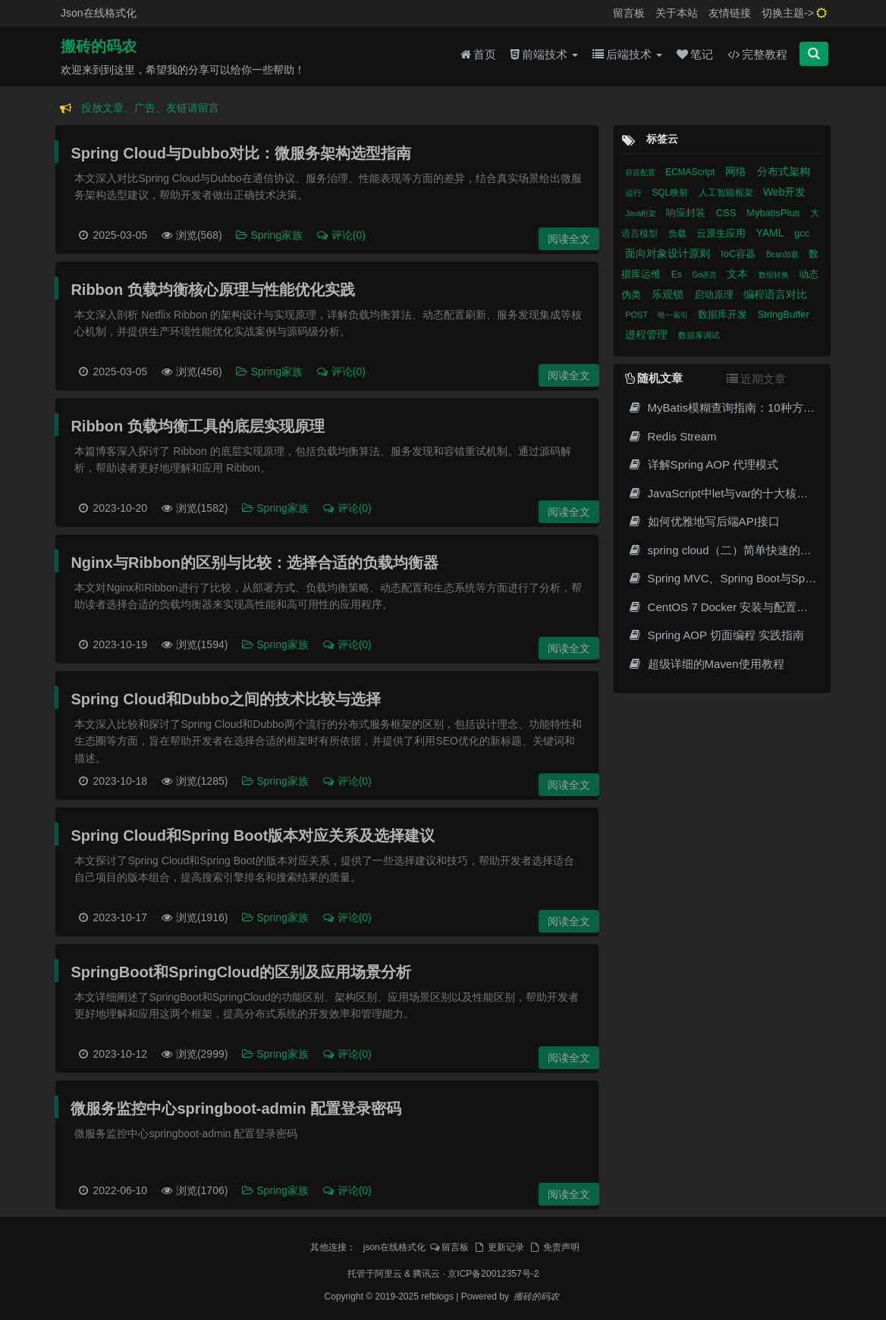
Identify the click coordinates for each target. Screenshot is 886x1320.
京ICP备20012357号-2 (493, 1273)
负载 (678, 233)
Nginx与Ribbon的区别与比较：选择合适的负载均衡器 (254, 562)
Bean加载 (783, 254)
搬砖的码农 (99, 46)
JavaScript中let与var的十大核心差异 (729, 493)
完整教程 (757, 54)
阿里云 (388, 1273)
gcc (801, 233)
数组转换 (775, 275)
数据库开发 (724, 314)
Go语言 (705, 275)
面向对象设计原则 (669, 253)
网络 (737, 171)
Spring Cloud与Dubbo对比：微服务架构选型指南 (241, 153)
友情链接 (729, 13)
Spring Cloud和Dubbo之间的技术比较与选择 (226, 699)
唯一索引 (674, 315)
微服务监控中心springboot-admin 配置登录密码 (236, 1108)
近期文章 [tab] (756, 378)
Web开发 (784, 192)
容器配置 (641, 172)
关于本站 (676, 13)
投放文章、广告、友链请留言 (150, 108)
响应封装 (687, 212)
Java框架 (641, 213)
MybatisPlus (774, 212)
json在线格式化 (394, 1247)
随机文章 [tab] (654, 378)
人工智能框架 (727, 192)
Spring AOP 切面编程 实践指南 (715, 635)
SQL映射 (671, 192)
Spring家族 (270, 235)
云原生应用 (722, 233)
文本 (739, 274)
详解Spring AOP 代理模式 (702, 464)
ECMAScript (691, 172)
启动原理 (715, 294)
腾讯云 (426, 1273)
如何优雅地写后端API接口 (703, 521)
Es (677, 274)
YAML (771, 233)
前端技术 (544, 54)
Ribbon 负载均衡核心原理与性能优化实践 (212, 289)
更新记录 (498, 1247)
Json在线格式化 (99, 13)
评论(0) (341, 235)
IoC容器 (740, 253)
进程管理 (648, 334)
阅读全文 (569, 239)
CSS (727, 212)
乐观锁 (669, 294)
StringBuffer (783, 314)
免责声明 (554, 1247)
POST (637, 314)
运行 (634, 192)
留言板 (629, 13)
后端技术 (627, 54)
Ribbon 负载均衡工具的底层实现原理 (197, 426)
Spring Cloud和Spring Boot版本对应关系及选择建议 (253, 835)
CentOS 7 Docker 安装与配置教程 (723, 606)
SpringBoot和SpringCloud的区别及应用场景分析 (241, 972)
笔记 (695, 54)
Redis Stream (671, 436)
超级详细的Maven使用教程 (705, 663)
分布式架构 (783, 171)
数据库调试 (699, 335)
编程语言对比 (775, 294)
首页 (478, 54)
